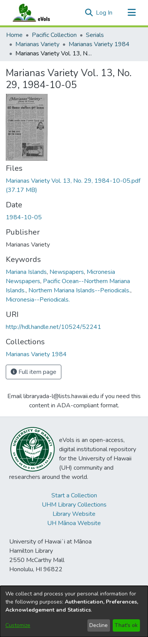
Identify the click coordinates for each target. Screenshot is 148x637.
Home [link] (14, 35)
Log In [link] (104, 12)
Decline (98, 625)
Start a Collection (74, 495)
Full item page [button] (33, 372)
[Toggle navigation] (131, 12)
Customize (17, 625)
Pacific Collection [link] (54, 35)
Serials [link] (95, 35)
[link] (36, 354)
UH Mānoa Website (74, 523)
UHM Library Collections (74, 504)
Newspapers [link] (66, 272)
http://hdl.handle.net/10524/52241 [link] (53, 327)
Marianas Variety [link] (37, 44)
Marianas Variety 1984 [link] (99, 44)
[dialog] (74, 611)
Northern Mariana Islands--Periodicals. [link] (79, 290)
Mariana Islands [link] (26, 272)
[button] (89, 12)
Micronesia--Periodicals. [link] (38, 299)
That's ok (126, 625)
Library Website (74, 514)
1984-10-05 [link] (24, 217)
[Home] (39, 12)
